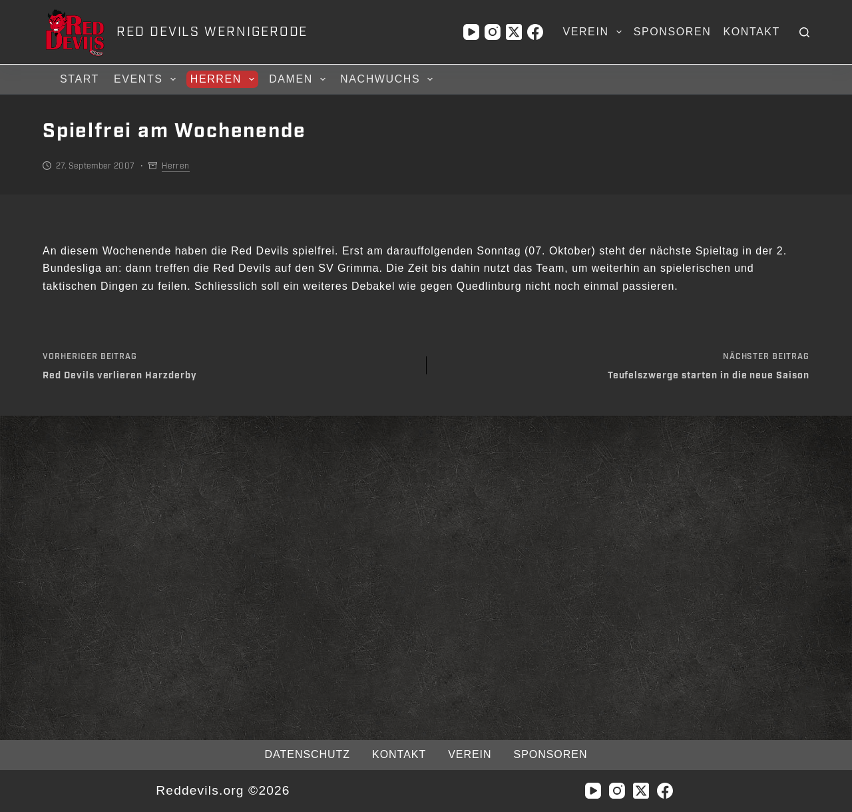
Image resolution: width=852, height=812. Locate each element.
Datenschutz (307, 754)
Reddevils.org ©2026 (223, 790)
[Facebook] (535, 32)
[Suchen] (804, 32)
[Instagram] (493, 32)
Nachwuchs (388, 79)
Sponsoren (673, 31)
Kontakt (751, 31)
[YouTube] (471, 32)
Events (147, 79)
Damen (299, 79)
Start (79, 79)
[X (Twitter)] (514, 32)
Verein (594, 32)
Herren (224, 79)
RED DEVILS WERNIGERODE (212, 32)
